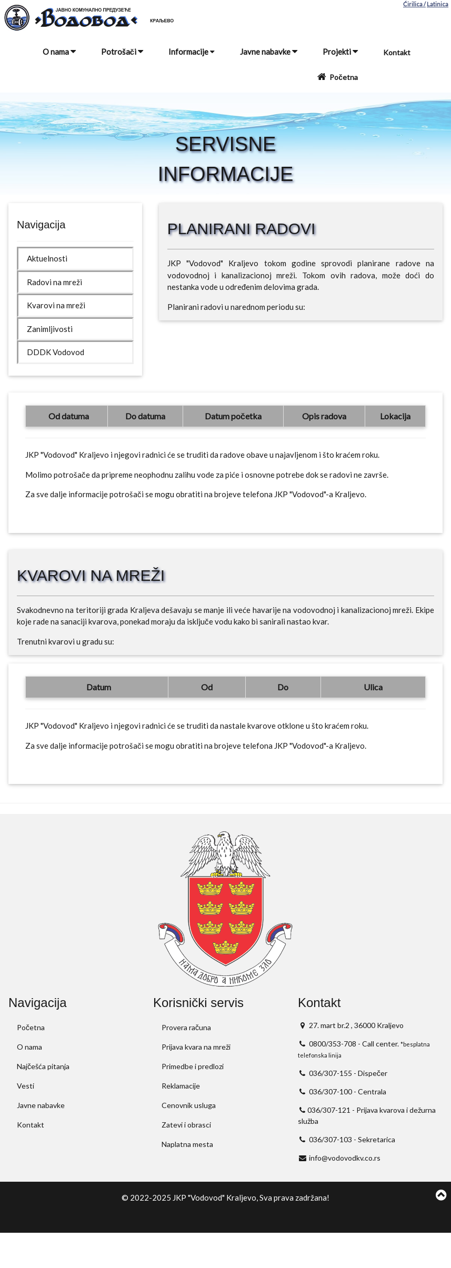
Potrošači (122, 51)
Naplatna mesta (187, 1144)
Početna (337, 77)
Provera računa (186, 1027)
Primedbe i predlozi (193, 1066)
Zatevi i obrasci (186, 1124)
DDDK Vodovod (55, 352)
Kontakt (396, 52)
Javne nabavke (268, 51)
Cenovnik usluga (189, 1105)
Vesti (25, 1085)
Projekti (340, 51)
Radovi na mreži (54, 282)
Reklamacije (181, 1085)
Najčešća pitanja (43, 1066)
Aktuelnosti (47, 258)
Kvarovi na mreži (56, 305)
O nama (59, 51)
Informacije (191, 51)
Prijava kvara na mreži (196, 1046)
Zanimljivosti (50, 329)
